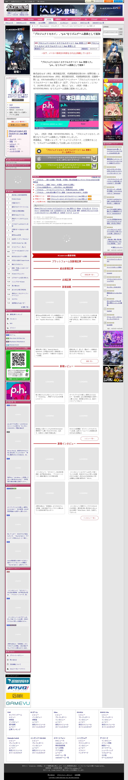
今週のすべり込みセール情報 (20, 230)
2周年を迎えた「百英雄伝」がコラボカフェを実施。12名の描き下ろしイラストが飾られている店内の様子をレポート (17, 646)
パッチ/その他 (15, 151)
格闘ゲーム (106, 745)
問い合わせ (41, 1)
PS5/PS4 (31, 19)
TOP (8, 19)
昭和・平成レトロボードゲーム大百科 (20, 269)
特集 (11, 141)
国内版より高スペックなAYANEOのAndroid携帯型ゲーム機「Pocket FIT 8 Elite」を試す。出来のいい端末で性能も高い (49, 431)
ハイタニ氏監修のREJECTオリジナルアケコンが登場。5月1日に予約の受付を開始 (114, 222)
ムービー (74, 22)
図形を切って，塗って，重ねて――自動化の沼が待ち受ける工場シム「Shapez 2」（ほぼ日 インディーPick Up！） (83, 351)
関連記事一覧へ (96, 177)
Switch (40, 19)
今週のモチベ (16, 203)
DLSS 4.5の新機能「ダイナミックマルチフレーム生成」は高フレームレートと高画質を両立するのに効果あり (83, 431)
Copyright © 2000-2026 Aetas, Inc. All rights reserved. (64, 777)
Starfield (109, 311)
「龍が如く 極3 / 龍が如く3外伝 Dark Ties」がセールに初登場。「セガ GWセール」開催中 (114, 242)
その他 (104, 755)
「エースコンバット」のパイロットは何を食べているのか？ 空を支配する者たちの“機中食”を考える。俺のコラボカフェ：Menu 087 (83, 318)
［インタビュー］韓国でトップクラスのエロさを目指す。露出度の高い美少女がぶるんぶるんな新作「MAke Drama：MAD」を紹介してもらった (83, 509)
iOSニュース (9, 22)
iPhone (79, 208)
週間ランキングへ (117, 247)
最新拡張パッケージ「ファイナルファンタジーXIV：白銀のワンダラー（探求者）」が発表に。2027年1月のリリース (114, 161)
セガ (11, 105)
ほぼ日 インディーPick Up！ (20, 239)
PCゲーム (12, 335)
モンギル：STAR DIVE (114, 287)
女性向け (58, 19)
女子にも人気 (71, 210)
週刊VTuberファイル (18, 215)
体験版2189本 (24, 15)
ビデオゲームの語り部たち (20, 277)
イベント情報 (106, 743)
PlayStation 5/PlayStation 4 (17, 341)
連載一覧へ (25, 307)
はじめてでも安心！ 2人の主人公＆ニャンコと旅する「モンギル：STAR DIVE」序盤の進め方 (17, 426)
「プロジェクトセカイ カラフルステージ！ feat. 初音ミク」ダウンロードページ (68, 158)
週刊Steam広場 (16, 235)
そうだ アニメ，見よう (19, 247)
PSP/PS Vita (104, 712)
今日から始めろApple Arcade (20, 260)
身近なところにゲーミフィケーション (20, 294)
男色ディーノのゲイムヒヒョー (20, 220)
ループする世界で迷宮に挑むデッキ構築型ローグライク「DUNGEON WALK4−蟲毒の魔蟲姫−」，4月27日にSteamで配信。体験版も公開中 (114, 212)
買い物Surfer (16, 285)
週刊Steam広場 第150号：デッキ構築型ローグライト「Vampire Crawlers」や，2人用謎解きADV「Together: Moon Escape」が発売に (50, 317)
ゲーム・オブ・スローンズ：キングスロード (114, 318)
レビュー (13, 144)
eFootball (109, 273)
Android (62, 213)
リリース (69, 213)
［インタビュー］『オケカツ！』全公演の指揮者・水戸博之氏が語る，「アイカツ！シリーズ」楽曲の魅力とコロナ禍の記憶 (17, 593)
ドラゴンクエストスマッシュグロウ (114, 280)
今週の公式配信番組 (18, 211)
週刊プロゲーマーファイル (20, 207)
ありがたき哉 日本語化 (19, 289)
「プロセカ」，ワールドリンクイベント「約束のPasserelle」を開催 (59, 190)
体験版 (12, 146)
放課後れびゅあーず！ (19, 303)
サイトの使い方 (29, 1)
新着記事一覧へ (89, 274)
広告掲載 (77, 775)
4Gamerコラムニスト (18, 273)
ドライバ (12, 327)
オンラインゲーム (15, 715)
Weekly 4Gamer (16, 199)
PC (15, 19)
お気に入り (99, 1)
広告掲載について (15, 664)
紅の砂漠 (109, 325)
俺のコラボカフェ (17, 264)
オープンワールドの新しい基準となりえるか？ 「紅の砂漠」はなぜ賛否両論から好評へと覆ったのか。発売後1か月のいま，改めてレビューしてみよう (17, 509)
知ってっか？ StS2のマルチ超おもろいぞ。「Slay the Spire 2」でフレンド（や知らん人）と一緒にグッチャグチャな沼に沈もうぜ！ (17, 536)
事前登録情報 (60, 745)
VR (67, 19)
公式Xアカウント (16, 1)
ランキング (118, 1)
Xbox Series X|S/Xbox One (17, 338)
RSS (7, 1)
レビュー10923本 (12, 15)
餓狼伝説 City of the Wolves (114, 294)
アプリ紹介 (59, 750)
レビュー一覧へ (89, 438)
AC (86, 19)
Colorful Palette (14, 107)
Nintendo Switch (14, 345)
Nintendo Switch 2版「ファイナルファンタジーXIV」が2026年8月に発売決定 (114, 151)
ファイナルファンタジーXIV (114, 260)
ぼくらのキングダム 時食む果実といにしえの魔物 (114, 303)
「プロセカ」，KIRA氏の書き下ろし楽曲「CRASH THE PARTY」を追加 (61, 192)
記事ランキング (14, 729)
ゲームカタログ (107, 758)
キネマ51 (14, 299)
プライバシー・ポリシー (64, 775)
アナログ (94, 19)
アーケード (104, 738)
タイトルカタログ (38, 727)
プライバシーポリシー (17, 655)
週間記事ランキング (16, 314)
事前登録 (32, 22)
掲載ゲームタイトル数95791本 (18, 13)
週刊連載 (12, 724)
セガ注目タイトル (60, 210)
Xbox (22, 19)
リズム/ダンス (86, 208)
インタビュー (64, 22)
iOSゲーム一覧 (84, 22)
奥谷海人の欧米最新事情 (19, 195)
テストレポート (84, 743)
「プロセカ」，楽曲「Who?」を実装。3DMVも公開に (54, 185)
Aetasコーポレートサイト (17, 669)
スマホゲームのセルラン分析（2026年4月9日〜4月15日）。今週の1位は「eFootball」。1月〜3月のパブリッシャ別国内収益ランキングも (114, 201)
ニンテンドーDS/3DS (38, 738)
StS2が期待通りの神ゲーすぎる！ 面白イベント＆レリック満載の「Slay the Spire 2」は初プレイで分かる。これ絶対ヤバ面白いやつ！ (18, 563)
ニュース (13, 139)
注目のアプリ (53, 22)
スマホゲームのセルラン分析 (20, 225)
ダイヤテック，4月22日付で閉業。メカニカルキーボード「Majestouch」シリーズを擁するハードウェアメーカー (114, 191)
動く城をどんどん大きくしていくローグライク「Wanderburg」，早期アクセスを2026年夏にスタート (49, 397)
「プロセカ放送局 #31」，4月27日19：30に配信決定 (54, 187)
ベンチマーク (83, 753)
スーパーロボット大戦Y (114, 267)
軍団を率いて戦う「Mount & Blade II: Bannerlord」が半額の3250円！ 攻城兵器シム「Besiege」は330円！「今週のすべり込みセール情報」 (49, 352)
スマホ (48, 19)
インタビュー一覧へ (89, 518)
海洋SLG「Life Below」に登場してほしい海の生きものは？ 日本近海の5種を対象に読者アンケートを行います (18, 480)
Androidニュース (21, 22)
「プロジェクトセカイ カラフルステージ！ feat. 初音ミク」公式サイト (68, 151)
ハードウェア (76, 19)
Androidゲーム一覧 (98, 22)
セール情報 (41, 22)
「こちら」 (75, 768)
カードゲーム (106, 748)
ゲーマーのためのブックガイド (20, 252)
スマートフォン (59, 738)
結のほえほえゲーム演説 (19, 256)
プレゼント (13, 318)
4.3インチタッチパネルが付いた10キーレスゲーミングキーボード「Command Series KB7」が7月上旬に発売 (114, 171)
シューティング (107, 750)
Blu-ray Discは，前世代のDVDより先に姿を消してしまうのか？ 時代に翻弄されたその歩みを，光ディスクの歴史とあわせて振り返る (17, 453)
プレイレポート (61, 717)
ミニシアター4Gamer (18, 281)
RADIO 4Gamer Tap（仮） (20, 243)
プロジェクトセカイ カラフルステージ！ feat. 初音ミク (18, 96)
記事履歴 (108, 1)
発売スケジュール (38, 724)
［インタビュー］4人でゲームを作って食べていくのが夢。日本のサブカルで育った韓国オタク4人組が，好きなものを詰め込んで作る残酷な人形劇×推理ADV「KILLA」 (17, 619)
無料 (78, 210)
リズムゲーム (106, 753)
